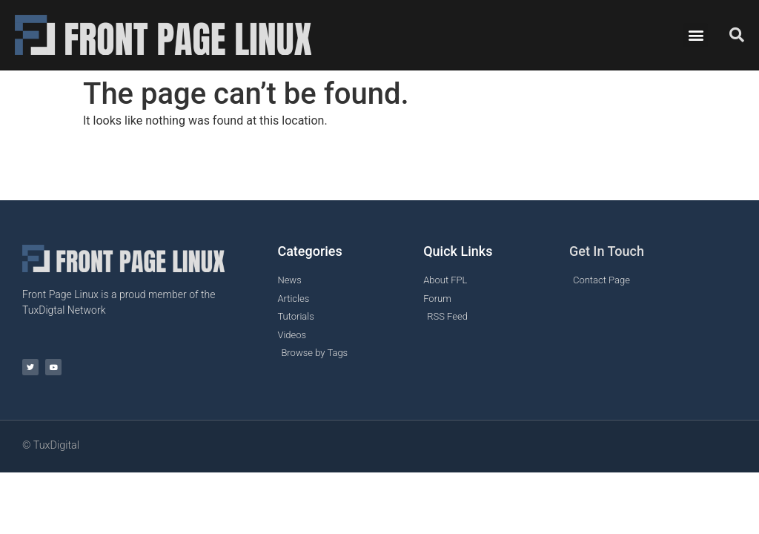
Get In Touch (606, 251)
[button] (695, 35)
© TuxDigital (50, 445)
